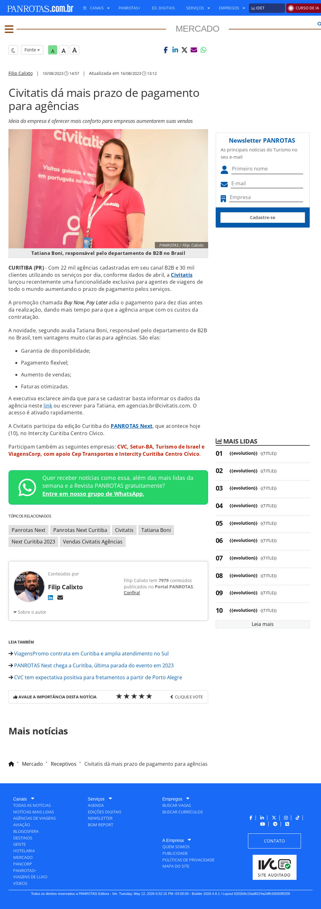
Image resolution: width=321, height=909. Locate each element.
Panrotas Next (28, 530)
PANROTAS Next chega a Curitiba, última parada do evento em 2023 (91, 665)
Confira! (132, 593)
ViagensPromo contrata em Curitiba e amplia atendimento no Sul (88, 653)
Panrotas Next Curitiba (80, 530)
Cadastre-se (262, 217)
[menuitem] (94, 8)
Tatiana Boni (156, 530)
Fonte (32, 50)
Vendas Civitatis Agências (93, 541)
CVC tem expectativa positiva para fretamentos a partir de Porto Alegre (95, 677)
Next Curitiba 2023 (33, 541)
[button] (166, 50)
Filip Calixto (20, 73)
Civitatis (124, 530)
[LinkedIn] (50, 597)
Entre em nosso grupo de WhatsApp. (93, 493)
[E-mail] (60, 597)
